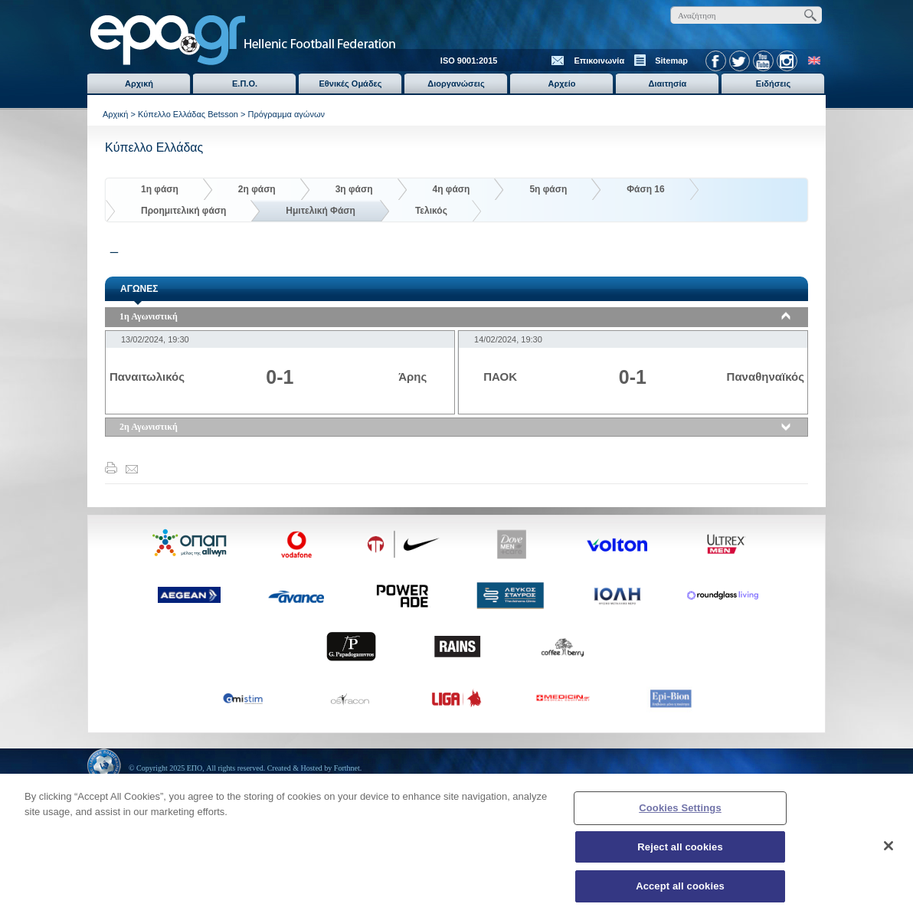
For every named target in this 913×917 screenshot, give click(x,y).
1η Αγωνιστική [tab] (148, 316)
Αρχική (139, 83)
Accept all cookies (680, 893)
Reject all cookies (679, 853)
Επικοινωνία (599, 60)
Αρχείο (561, 83)
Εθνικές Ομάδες (350, 83)
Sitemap (671, 60)
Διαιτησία (668, 83)
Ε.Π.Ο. (244, 83)
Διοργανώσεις (455, 83)
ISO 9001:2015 (469, 60)
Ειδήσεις (773, 83)
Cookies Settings (680, 814)
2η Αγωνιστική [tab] (148, 426)
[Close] (888, 852)
